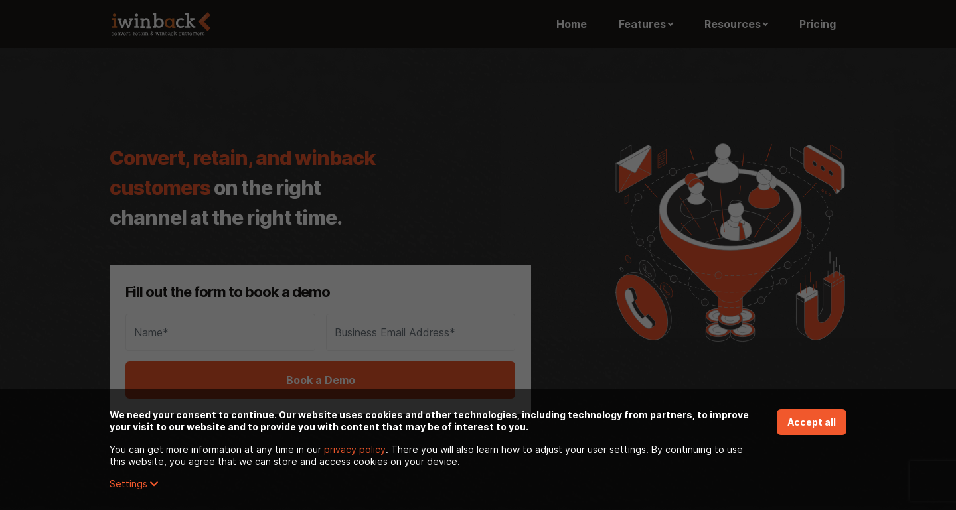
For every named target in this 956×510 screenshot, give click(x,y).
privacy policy (355, 449)
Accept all (811, 422)
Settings (134, 483)
